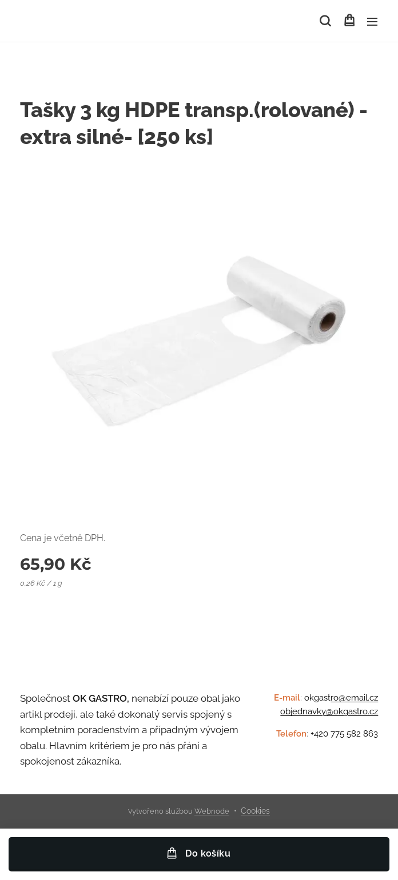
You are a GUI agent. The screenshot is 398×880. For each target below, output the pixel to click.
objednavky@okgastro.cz (329, 711)
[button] (325, 21)
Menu (372, 21)
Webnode (211, 811)
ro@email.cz (354, 698)
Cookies (255, 810)
